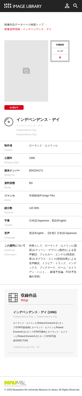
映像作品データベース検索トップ (24, 24)
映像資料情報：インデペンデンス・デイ (28, 29)
